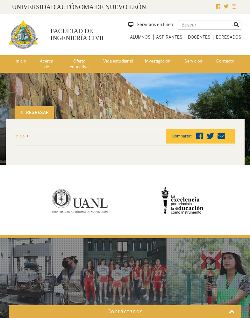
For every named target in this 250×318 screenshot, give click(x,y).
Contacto (225, 61)
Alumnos (140, 37)
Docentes (199, 37)
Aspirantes (169, 37)
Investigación (158, 61)
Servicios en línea (150, 24)
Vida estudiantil (118, 61)
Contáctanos (125, 311)
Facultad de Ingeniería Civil (78, 34)
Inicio (21, 61)
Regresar (34, 112)
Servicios (193, 61)
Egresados (228, 37)
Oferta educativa (79, 64)
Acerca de (46, 64)
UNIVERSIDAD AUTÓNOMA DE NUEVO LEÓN (79, 7)
